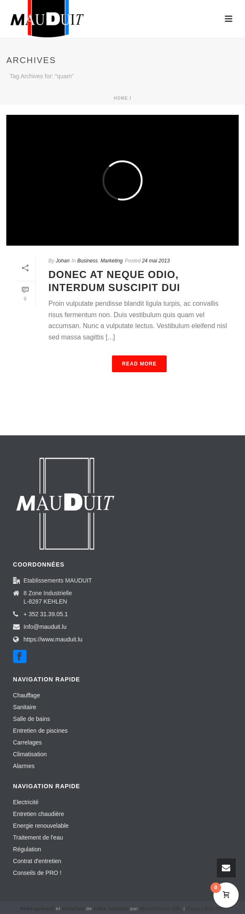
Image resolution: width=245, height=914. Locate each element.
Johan (62, 261)
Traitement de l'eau (38, 837)
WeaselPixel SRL (160, 908)
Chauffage (26, 695)
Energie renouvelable (41, 825)
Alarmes (24, 766)
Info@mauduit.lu (45, 626)
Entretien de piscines (40, 730)
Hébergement (37, 908)
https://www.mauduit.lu (53, 639)
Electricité (26, 802)
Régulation (27, 849)
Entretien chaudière (38, 814)
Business (87, 261)
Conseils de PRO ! (37, 872)
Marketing (112, 261)
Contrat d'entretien (37, 861)
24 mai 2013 (156, 261)
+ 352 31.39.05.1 (46, 614)
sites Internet (111, 908)
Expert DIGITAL (206, 908)
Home (121, 98)
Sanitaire (24, 707)
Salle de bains (31, 718)
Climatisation (30, 754)
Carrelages (27, 742)
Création (73, 908)
